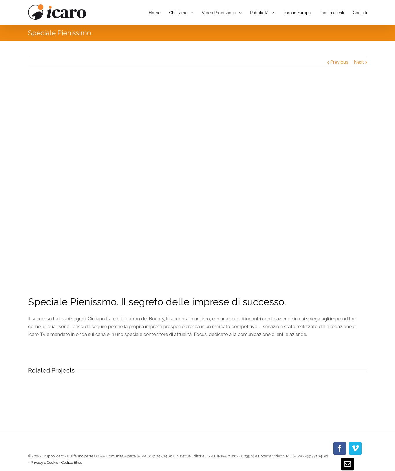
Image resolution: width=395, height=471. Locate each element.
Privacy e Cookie (44, 462)
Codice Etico (71, 462)
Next (359, 62)
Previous (339, 62)
